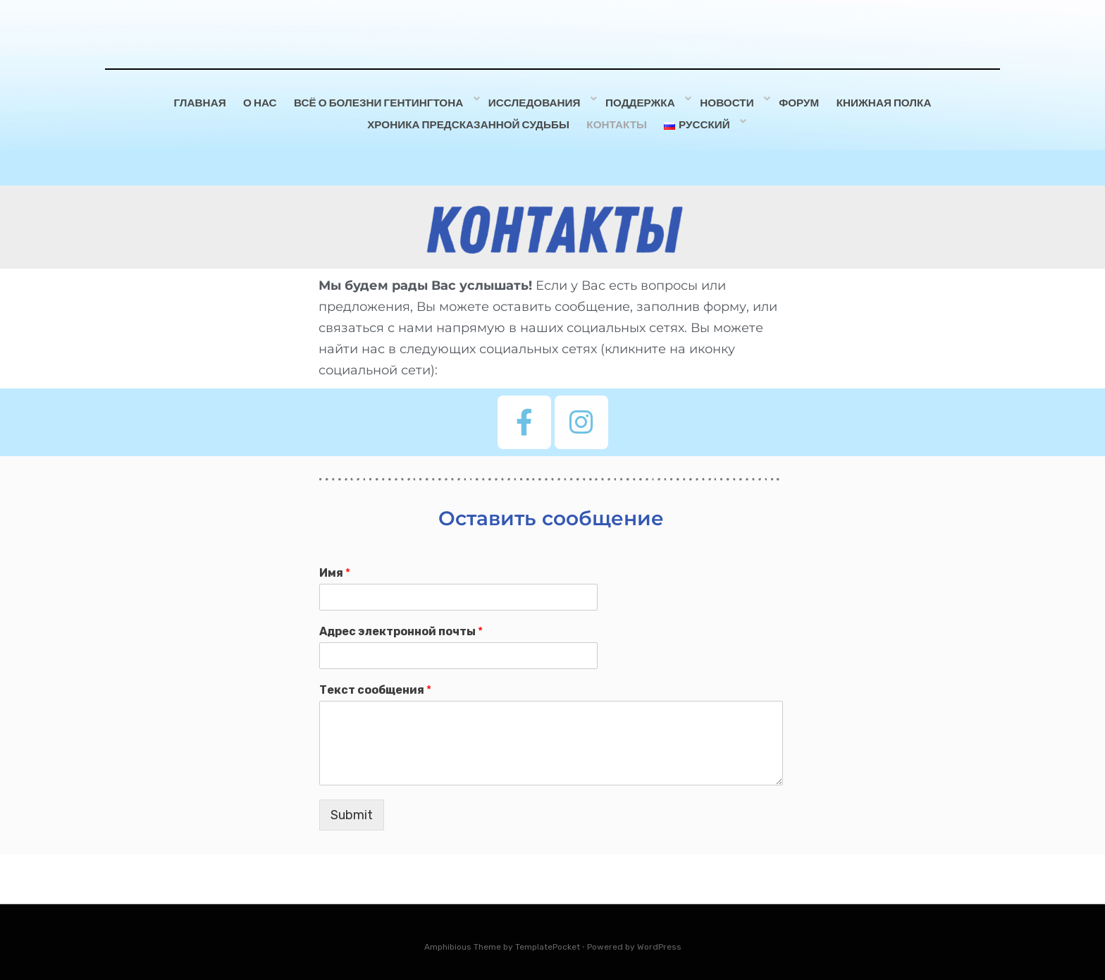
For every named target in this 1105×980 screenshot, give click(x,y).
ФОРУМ (797, 100)
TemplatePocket (547, 940)
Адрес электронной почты (401, 625)
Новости (726, 100)
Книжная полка (887, 100)
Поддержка (642, 100)
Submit (352, 808)
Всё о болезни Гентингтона (386, 100)
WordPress (659, 940)
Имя (334, 566)
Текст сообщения (375, 683)
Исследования (538, 100)
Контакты (619, 119)
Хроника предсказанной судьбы (466, 119)
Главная (197, 100)
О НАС (263, 100)
